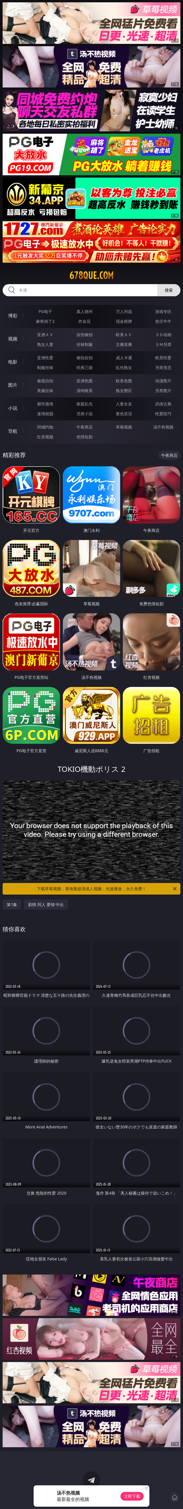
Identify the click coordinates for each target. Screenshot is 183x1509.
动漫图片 (163, 380)
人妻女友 (124, 404)
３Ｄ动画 (163, 334)
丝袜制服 (84, 344)
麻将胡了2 (45, 321)
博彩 (12, 315)
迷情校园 (45, 413)
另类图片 (163, 390)
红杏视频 (45, 436)
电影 (12, 362)
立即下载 (132, 1496)
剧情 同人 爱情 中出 (46, 904)
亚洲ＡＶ (45, 334)
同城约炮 (45, 427)
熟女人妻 (45, 344)
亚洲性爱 (45, 357)
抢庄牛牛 (163, 321)
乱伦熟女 (124, 367)
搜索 (169, 290)
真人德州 (84, 311)
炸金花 (84, 321)
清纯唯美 (84, 390)
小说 (12, 408)
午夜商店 (84, 427)
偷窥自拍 (45, 380)
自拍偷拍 (84, 334)
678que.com (91, 275)
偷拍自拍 (84, 357)
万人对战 (124, 311)
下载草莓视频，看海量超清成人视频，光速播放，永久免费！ (107, 888)
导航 (12, 431)
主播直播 (124, 344)
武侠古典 (163, 404)
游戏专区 (163, 311)
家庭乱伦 (84, 404)
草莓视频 (124, 427)
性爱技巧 (163, 413)
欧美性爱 (163, 357)
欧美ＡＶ (124, 334)
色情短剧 (84, 436)
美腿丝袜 (45, 390)
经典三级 (84, 367)
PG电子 (45, 311)
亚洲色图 (84, 380)
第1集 (12, 904)
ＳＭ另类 (163, 344)
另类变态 (163, 367)
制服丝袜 (45, 367)
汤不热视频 (163, 427)
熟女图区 (124, 390)
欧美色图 (124, 380)
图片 (12, 385)
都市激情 (45, 404)
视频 (12, 339)
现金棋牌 (124, 321)
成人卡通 (124, 357)
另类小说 (84, 413)
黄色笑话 (124, 413)
